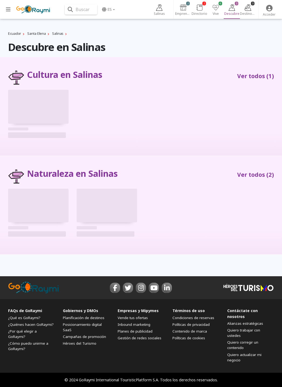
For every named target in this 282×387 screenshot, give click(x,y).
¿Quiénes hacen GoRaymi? (31, 324)
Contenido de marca (189, 331)
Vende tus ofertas (133, 317)
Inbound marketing (134, 324)
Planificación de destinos (83, 317)
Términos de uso (188, 310)
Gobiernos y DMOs (80, 310)
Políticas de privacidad (191, 324)
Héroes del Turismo (79, 343)
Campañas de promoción (84, 336)
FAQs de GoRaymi (25, 310)
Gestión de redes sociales (139, 338)
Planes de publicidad (135, 331)
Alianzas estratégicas (245, 323)
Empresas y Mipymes (138, 310)
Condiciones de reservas (193, 317)
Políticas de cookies (188, 338)
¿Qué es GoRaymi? (24, 317)
